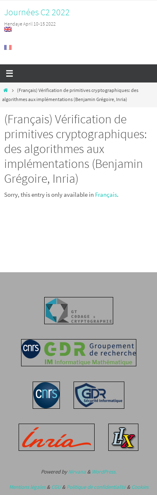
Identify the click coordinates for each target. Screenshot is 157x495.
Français (106, 194)
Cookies (139, 486)
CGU (56, 486)
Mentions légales (27, 486)
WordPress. (104, 471)
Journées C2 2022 (37, 12)
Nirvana (77, 471)
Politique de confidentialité (96, 486)
